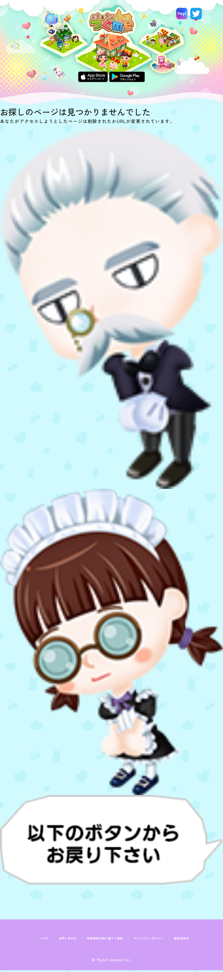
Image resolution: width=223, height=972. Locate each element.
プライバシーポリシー (148, 938)
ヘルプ (43, 938)
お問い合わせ (68, 938)
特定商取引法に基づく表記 (105, 938)
